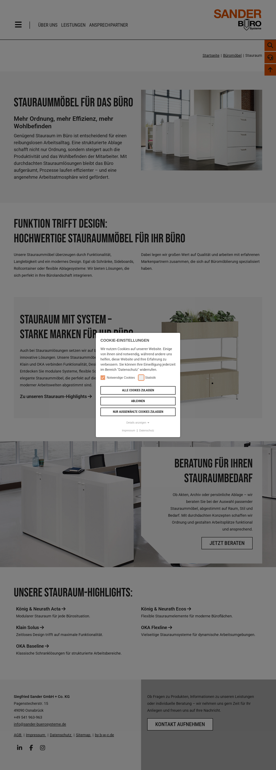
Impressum (128, 430)
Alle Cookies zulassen (138, 390)
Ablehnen (138, 401)
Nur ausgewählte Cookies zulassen (138, 412)
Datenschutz (146, 430)
